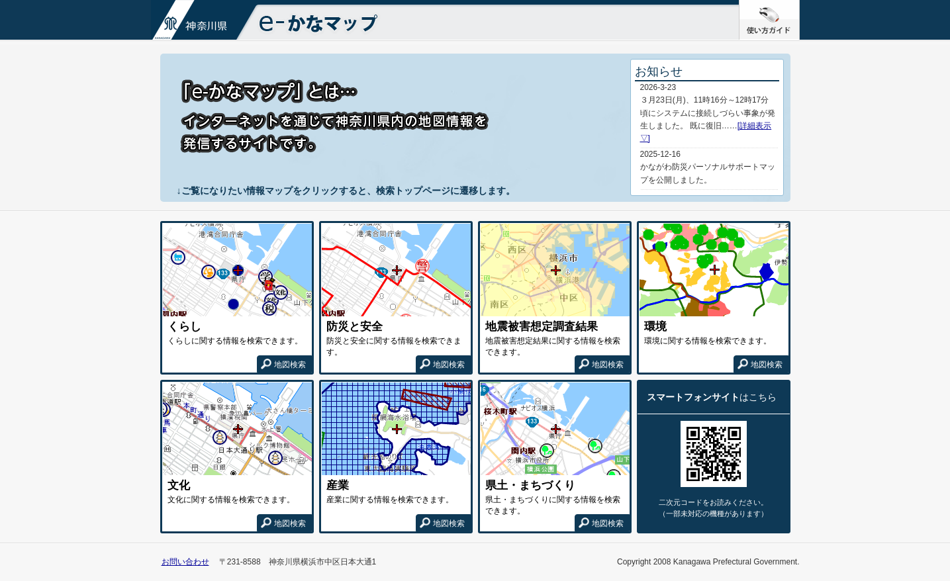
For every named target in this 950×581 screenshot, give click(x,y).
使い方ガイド (799, 5)
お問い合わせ (185, 561)
